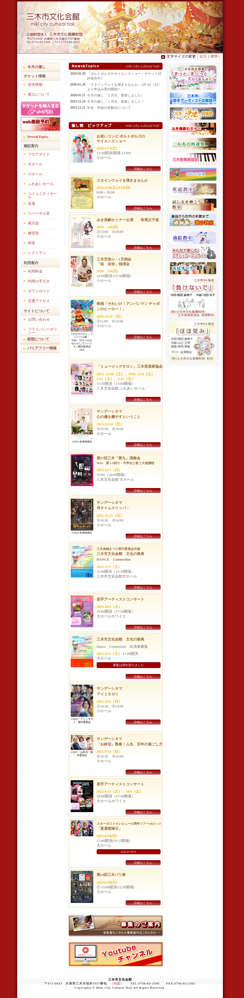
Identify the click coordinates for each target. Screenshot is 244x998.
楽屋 (31, 204)
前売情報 (35, 85)
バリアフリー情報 (42, 348)
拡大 (203, 57)
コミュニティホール (42, 195)
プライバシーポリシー (42, 331)
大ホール (35, 164)
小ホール (35, 174)
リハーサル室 (39, 213)
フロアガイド (39, 154)
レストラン (37, 253)
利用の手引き (39, 281)
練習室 (33, 233)
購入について (39, 94)
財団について (38, 339)
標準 (214, 57)
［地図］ (117, 983)
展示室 (33, 223)
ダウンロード (39, 291)
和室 (31, 243)
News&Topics (37, 137)
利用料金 (35, 271)
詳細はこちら (143, 168)
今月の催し (36, 67)
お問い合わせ (39, 320)
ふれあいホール (41, 184)
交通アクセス (39, 301)
